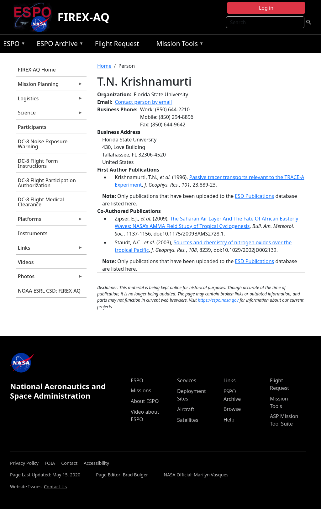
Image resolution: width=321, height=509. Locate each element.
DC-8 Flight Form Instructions (38, 163)
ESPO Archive (58, 44)
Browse (232, 409)
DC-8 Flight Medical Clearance (41, 202)
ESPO (12, 44)
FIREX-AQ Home (37, 69)
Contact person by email (143, 101)
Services (186, 380)
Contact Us (55, 487)
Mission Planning (49, 86)
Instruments (33, 233)
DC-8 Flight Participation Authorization (47, 183)
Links (49, 249)
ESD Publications (254, 196)
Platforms (49, 220)
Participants (32, 127)
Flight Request (117, 43)
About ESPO (145, 401)
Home (104, 65)
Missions (141, 390)
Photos (49, 278)
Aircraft (185, 409)
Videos (26, 262)
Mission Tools (178, 44)
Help (229, 419)
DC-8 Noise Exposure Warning (43, 144)
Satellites (187, 419)
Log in (266, 7)
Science (49, 114)
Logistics (49, 100)
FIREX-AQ (83, 17)
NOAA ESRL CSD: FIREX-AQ (49, 290)
